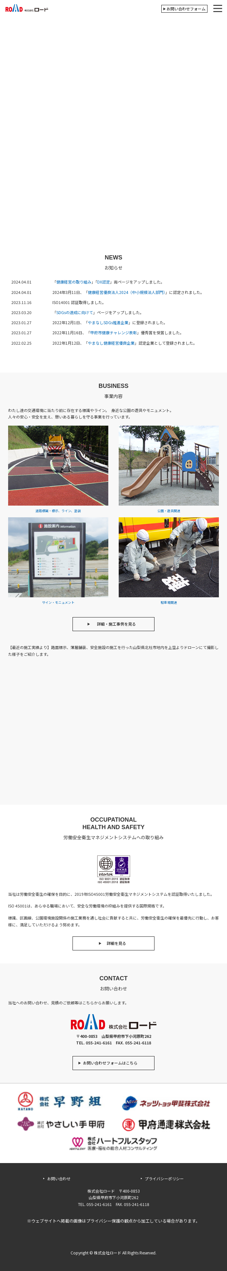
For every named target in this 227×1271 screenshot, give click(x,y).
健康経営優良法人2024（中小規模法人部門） (126, 292)
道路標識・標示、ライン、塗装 (58, 509)
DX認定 (103, 282)
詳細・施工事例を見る (116, 624)
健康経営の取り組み (73, 282)
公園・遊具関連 (169, 509)
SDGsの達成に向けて (74, 312)
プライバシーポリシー (164, 1178)
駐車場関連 (169, 601)
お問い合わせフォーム (186, 8)
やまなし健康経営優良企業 (111, 343)
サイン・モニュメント (58, 601)
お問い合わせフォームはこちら (110, 1063)
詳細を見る (116, 943)
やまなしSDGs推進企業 (108, 322)
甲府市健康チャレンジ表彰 (113, 332)
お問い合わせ (59, 1178)
